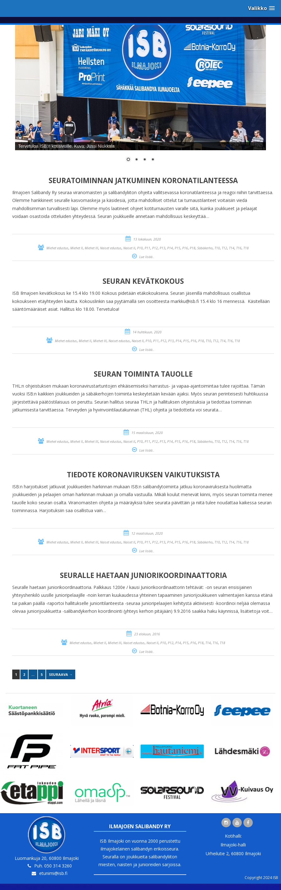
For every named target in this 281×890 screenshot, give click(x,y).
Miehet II (76, 248)
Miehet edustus (57, 248)
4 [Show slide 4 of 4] (152, 159)
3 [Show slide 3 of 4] (144, 159)
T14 (231, 248)
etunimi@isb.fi (53, 873)
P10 (140, 248)
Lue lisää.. (146, 257)
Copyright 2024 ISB (261, 877)
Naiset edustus (110, 248)
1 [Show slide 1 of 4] (128, 159)
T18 (246, 248)
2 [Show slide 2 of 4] (136, 159)
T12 (224, 248)
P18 (192, 248)
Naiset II (129, 248)
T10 (217, 248)
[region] (140, 97)
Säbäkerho (205, 248)
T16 (238, 248)
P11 (147, 248)
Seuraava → (60, 674)
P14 (170, 248)
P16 (185, 248)
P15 (177, 248)
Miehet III (91, 248)
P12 (155, 248)
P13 (162, 248)
